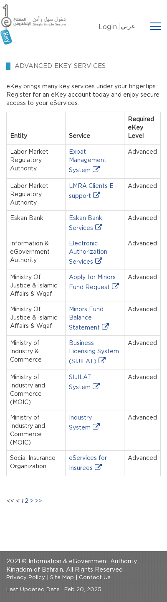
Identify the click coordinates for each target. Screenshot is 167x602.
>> (38, 501)
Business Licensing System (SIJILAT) (94, 352)
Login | (110, 27)
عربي (128, 26)
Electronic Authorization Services (88, 253)
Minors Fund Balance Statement (86, 319)
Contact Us (95, 577)
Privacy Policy (25, 577)
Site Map (62, 577)
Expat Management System (87, 161)
